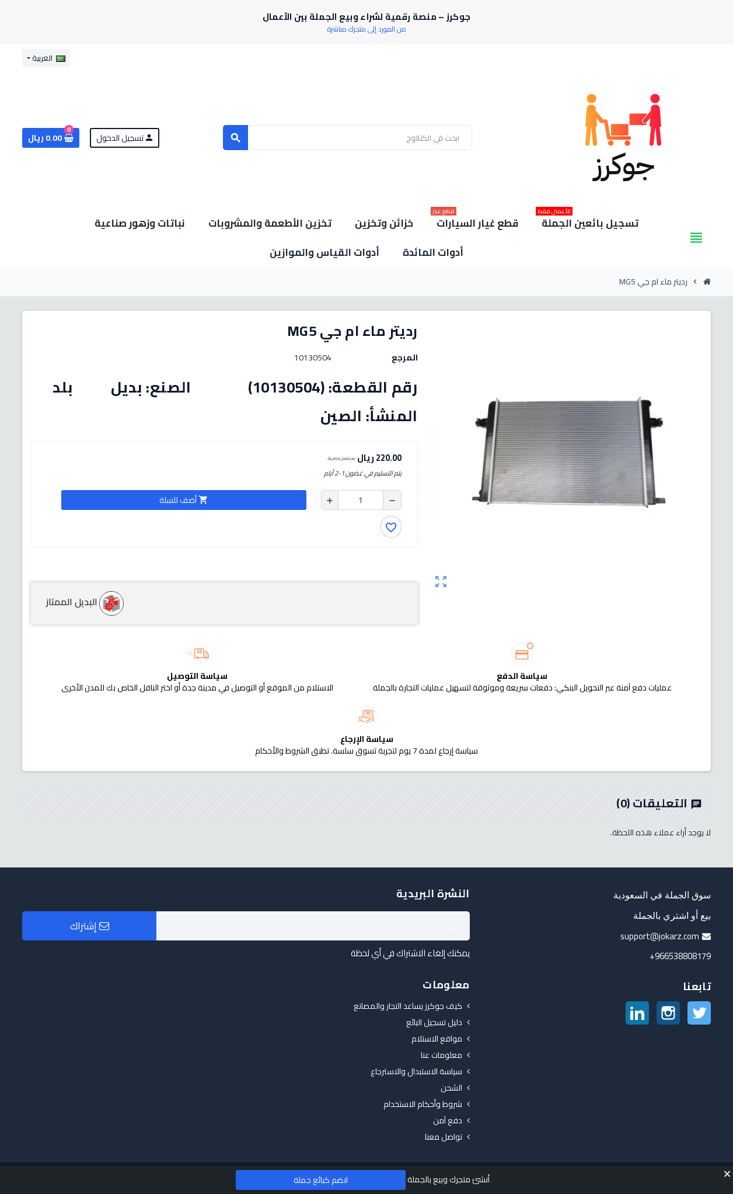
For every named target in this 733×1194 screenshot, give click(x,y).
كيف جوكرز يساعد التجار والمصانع (408, 1005)
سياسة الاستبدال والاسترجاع (416, 1071)
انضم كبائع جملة (321, 1180)
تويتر (699, 1013)
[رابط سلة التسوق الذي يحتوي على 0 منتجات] (50, 138)
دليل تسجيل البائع (434, 1022)
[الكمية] (360, 500)
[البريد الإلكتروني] (313, 925)
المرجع (405, 357)
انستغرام (668, 1013)
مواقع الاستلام (436, 1038)
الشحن (451, 1087)
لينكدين (637, 1013)
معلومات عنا (441, 1055)
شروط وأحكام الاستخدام (422, 1104)
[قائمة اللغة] (46, 58)
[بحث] (347, 137)
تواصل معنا (443, 1136)
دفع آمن (447, 1120)
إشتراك (89, 926)
